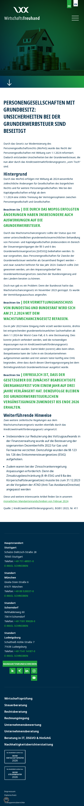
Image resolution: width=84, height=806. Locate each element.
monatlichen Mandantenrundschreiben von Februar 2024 (36, 501)
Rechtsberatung (15, 712)
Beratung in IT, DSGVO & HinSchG (27, 738)
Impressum (9, 791)
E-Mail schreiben (16, 565)
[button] (75, 18)
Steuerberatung (15, 705)
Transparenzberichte (14, 802)
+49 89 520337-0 (24, 591)
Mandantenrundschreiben (20, 663)
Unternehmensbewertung (22, 725)
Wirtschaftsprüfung (18, 698)
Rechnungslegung (16, 718)
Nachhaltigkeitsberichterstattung (28, 744)
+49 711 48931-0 (24, 561)
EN (75, 4)
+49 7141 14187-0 (24, 651)
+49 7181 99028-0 (24, 621)
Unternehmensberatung (21, 731)
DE (69, 6)
